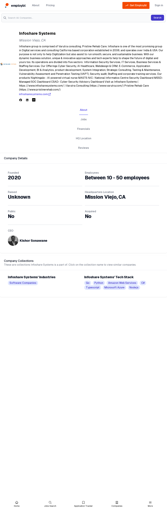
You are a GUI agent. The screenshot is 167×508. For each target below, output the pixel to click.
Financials (83, 128)
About (35, 5)
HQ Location (83, 138)
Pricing (50, 5)
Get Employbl (136, 5)
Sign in (159, 5)
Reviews (83, 147)
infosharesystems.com (35, 94)
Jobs (83, 119)
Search (157, 17)
